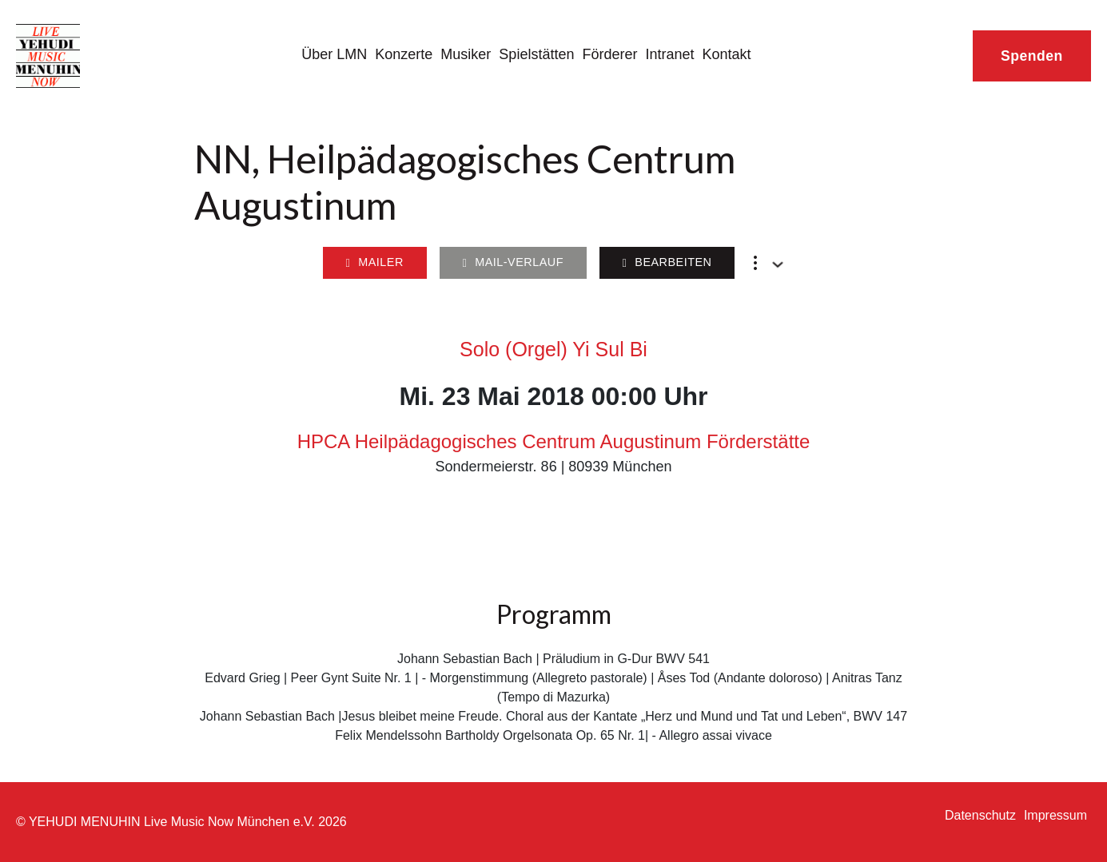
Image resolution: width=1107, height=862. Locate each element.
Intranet (669, 54)
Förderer (609, 54)
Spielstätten (536, 54)
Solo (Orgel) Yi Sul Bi (553, 349)
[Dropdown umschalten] (777, 264)
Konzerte (403, 54)
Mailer (374, 262)
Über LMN (334, 54)
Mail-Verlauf (512, 262)
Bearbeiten (667, 262)
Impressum (1055, 815)
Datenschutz (980, 815)
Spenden (1032, 56)
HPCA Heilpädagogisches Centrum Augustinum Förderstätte (553, 441)
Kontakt (727, 54)
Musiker (465, 54)
